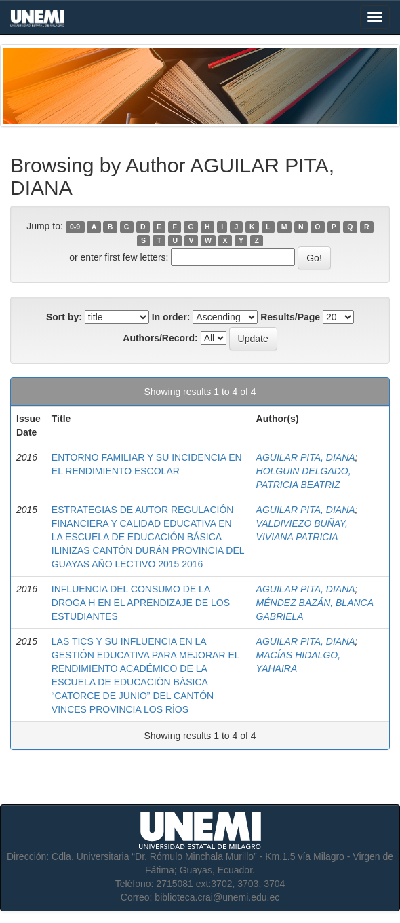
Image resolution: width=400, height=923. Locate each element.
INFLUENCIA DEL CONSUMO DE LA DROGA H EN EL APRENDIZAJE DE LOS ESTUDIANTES (141, 603)
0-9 (75, 227)
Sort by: (64, 317)
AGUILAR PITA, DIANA (305, 457)
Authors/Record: (160, 338)
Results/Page (290, 317)
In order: (171, 317)
